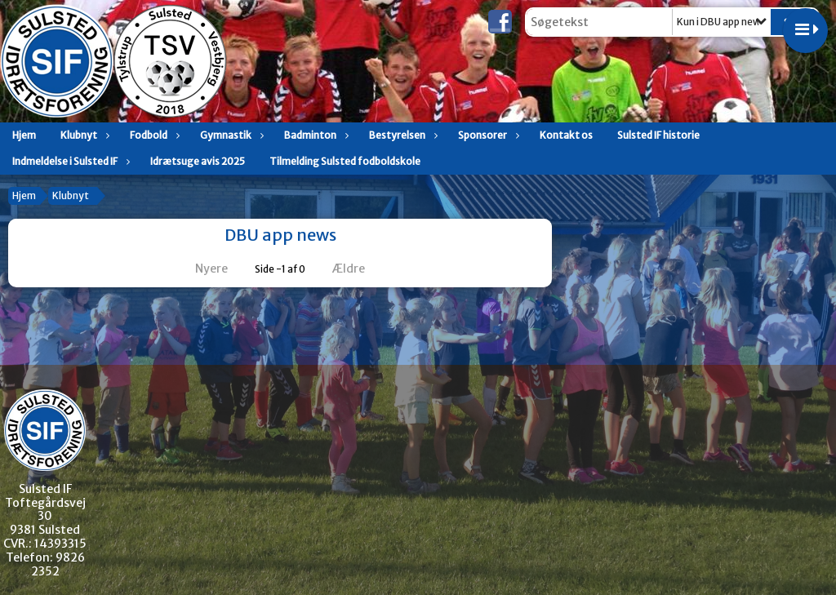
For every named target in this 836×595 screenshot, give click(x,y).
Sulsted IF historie (658, 135)
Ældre (359, 268)
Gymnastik (230, 135)
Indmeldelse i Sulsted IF (69, 161)
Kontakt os (566, 135)
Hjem (24, 135)
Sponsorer (486, 135)
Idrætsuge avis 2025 (197, 161)
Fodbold (153, 135)
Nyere (201, 268)
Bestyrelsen (401, 135)
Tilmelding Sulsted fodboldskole (344, 161)
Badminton (314, 135)
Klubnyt (82, 135)
